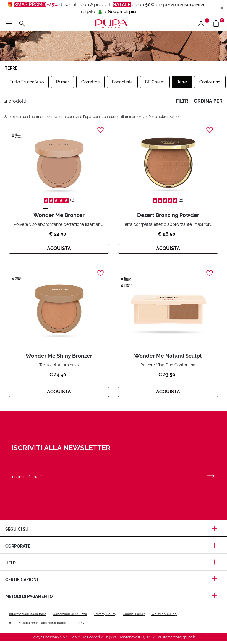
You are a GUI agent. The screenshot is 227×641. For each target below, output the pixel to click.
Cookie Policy (134, 614)
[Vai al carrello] (218, 24)
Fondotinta (122, 82)
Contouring (209, 82)
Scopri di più (122, 11)
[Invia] (210, 474)
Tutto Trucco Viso (27, 82)
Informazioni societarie (27, 614)
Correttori (90, 82)
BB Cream (155, 82)
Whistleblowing (164, 614)
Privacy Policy (105, 614)
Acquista (59, 248)
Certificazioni (113, 580)
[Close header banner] (222, 8)
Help (113, 563)
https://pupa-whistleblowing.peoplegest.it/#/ (47, 622)
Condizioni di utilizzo (70, 614)
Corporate (113, 546)
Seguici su (113, 529)
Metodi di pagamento (113, 596)
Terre (182, 82)
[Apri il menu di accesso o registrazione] (203, 24)
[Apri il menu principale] (9, 24)
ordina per (208, 101)
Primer (62, 82)
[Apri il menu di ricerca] (22, 24)
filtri (183, 101)
